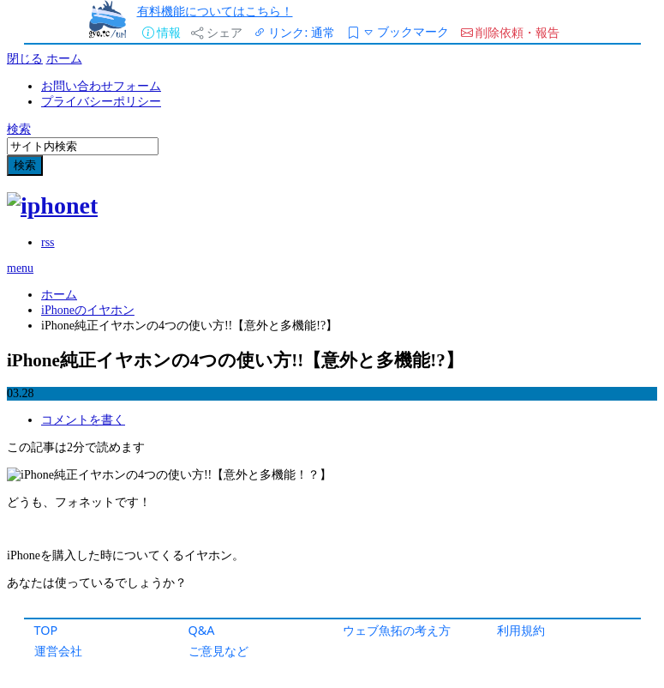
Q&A (201, 630)
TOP (46, 630)
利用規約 (521, 630)
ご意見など (218, 651)
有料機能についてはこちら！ (215, 11)
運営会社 (58, 651)
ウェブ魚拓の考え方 (397, 630)
